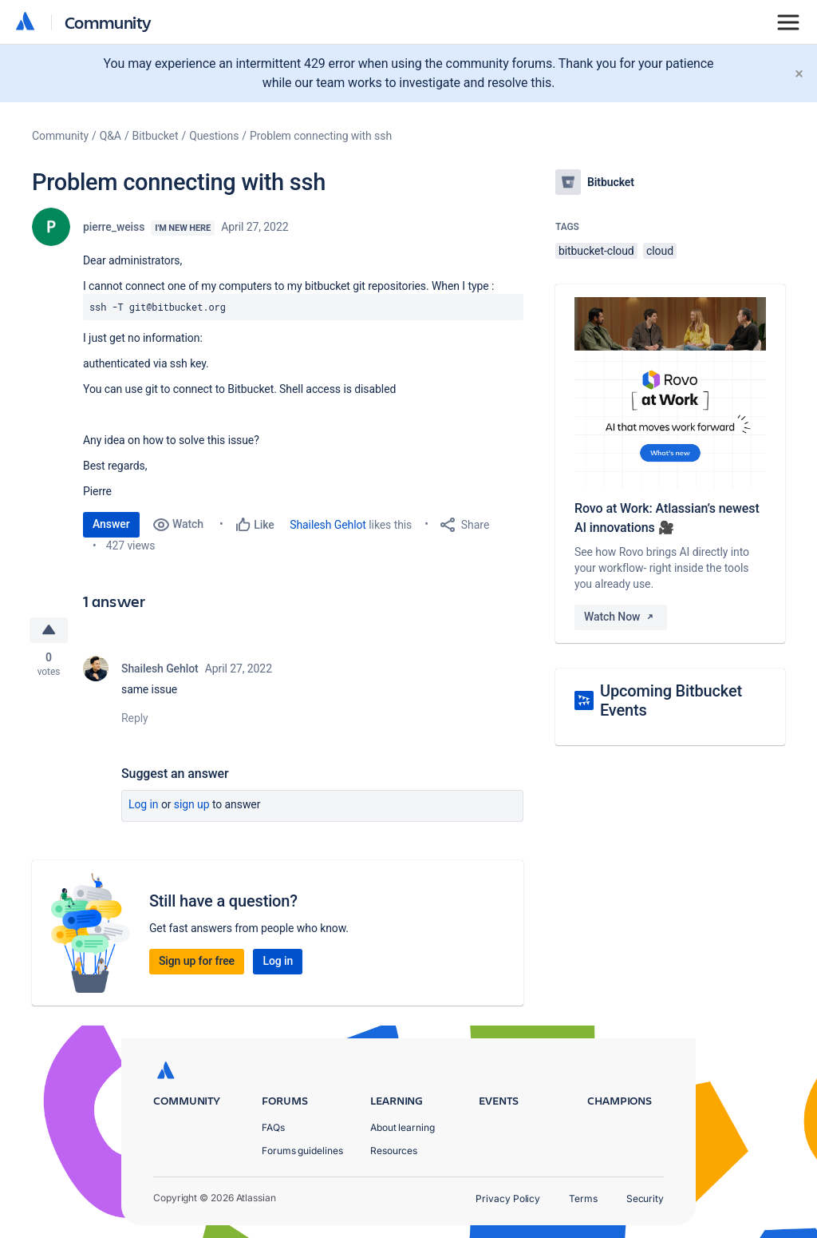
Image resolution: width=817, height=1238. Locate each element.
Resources (393, 1151)
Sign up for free (197, 960)
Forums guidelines (302, 1151)
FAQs (273, 1127)
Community (108, 22)
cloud (659, 250)
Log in (143, 804)
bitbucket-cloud (596, 250)
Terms (583, 1198)
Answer (111, 524)
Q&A (110, 135)
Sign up (192, 804)
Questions (214, 135)
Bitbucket (155, 135)
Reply (134, 718)
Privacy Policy (508, 1198)
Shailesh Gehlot (328, 524)
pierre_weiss (113, 226)
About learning (402, 1127)
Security (645, 1198)
